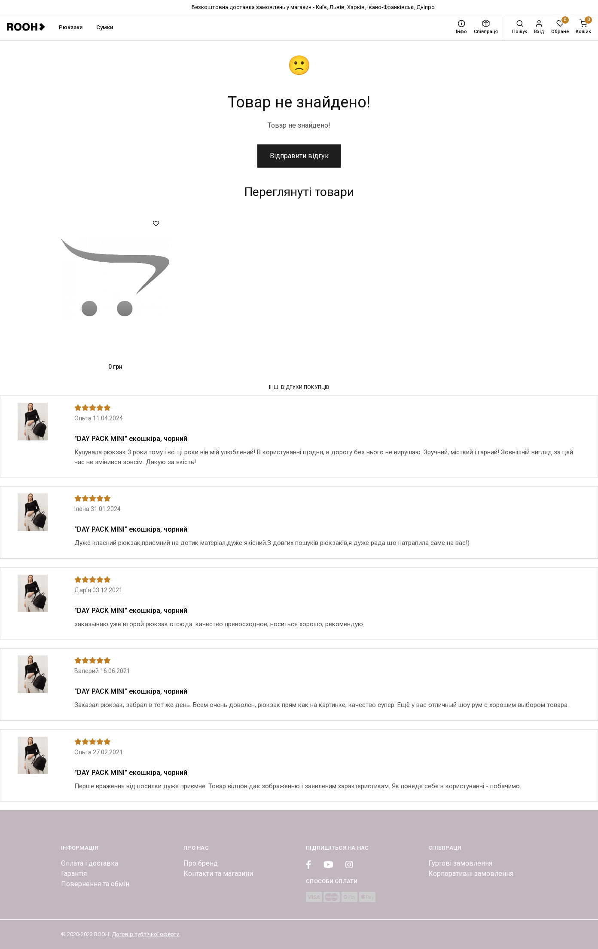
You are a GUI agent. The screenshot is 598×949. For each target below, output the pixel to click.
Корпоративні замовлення (470, 873)
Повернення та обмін (95, 884)
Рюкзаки (70, 27)
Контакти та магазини (218, 873)
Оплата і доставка (89, 863)
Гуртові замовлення (460, 863)
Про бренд (200, 863)
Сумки (104, 27)
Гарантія (74, 873)
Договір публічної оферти (146, 934)
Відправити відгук (299, 156)
